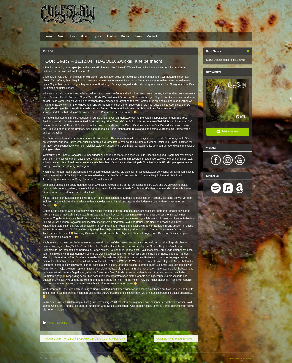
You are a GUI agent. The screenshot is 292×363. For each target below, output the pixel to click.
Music (84, 36)
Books (125, 36)
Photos (111, 36)
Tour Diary (61, 322)
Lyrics (97, 36)
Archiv (50, 322)
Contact (152, 36)
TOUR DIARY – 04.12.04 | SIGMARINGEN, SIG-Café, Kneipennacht (83, 338)
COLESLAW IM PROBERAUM (175, 338)
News (48, 36)
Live (72, 36)
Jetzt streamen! (227, 131)
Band (61, 36)
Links (138, 36)
